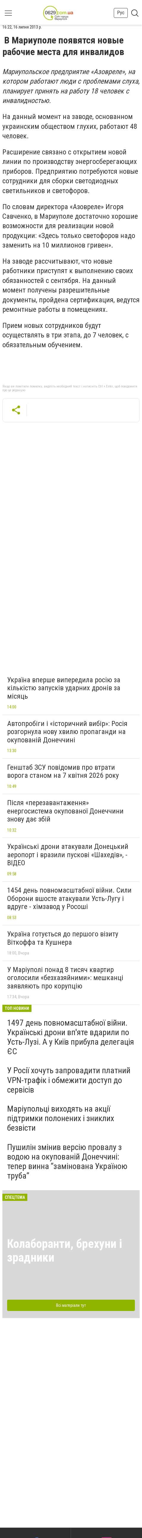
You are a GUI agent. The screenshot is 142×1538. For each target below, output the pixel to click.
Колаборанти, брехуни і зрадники (64, 1251)
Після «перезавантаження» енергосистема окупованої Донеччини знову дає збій (65, 811)
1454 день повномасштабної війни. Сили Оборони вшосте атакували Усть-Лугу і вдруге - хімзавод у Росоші (69, 898)
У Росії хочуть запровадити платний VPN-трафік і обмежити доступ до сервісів (68, 1080)
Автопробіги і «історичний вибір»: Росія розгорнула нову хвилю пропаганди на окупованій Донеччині (67, 731)
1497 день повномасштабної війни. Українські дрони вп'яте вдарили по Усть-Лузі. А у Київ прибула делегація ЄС (70, 1037)
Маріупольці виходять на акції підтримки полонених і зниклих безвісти (60, 1118)
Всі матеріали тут (71, 1305)
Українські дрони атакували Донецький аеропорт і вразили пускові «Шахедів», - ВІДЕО (67, 854)
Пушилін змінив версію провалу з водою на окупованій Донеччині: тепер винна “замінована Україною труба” (67, 1161)
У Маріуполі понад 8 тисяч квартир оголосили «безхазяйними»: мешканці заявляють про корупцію (65, 978)
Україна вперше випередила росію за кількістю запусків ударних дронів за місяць (63, 688)
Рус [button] (120, 12)
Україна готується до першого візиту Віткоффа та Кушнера (62, 938)
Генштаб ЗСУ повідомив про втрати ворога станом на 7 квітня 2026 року (63, 771)
